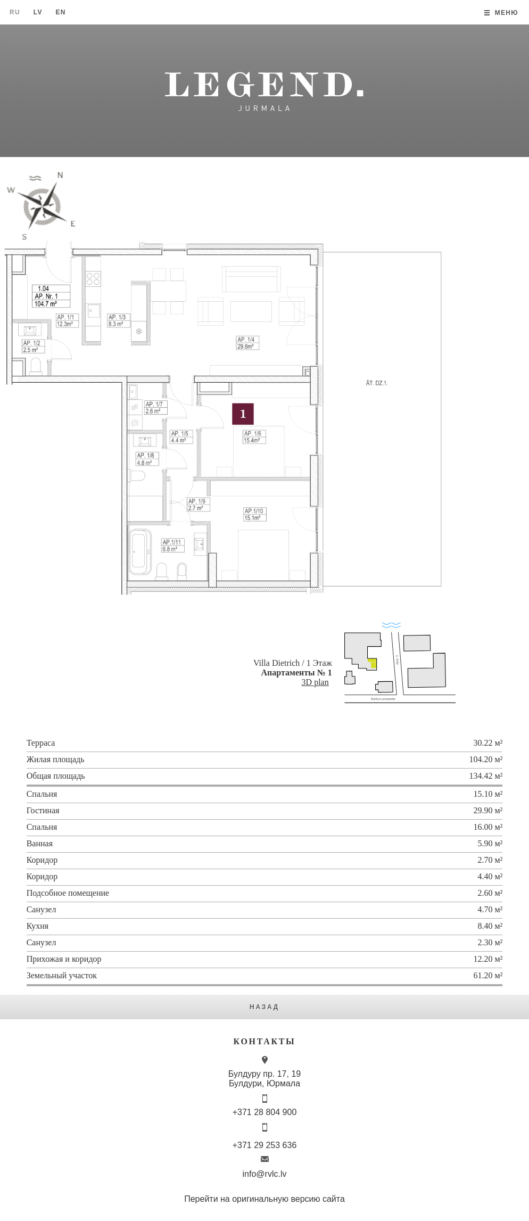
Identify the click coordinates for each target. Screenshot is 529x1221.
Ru (15, 12)
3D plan (315, 682)
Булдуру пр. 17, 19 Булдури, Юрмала (264, 1078)
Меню (506, 12)
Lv (38, 12)
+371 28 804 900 (265, 1112)
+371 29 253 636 (265, 1145)
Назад (264, 1007)
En (60, 12)
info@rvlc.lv (265, 1173)
